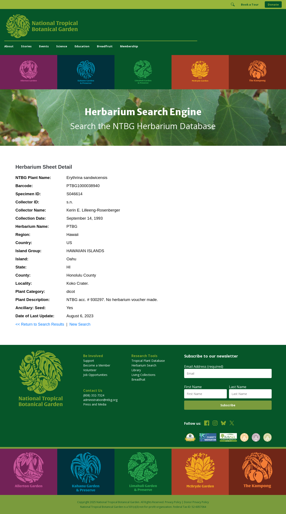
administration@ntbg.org (100, 400)
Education (82, 46)
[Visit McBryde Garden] (200, 72)
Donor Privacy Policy (196, 502)
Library (136, 370)
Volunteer (89, 370)
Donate (273, 4)
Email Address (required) (203, 366)
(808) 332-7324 (93, 395)
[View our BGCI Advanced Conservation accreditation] (267, 438)
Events (44, 46)
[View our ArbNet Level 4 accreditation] (228, 438)
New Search (79, 324)
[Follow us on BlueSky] (223, 423)
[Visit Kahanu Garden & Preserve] (85, 72)
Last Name (237, 386)
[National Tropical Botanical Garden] (143, 26)
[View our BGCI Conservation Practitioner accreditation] (256, 438)
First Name (193, 386)
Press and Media (94, 404)
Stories (26, 46)
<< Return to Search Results (39, 324)
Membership (129, 46)
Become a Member (96, 365)
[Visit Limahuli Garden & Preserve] (143, 72)
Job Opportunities (95, 375)
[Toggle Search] (232, 4)
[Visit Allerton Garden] (28, 72)
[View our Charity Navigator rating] (208, 438)
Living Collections (143, 375)
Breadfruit (105, 46)
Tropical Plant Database (148, 361)
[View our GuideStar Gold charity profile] (190, 438)
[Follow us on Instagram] (215, 423)
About (9, 46)
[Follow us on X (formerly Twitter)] (231, 423)
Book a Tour (250, 4)
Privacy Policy (173, 502)
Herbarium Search (143, 365)
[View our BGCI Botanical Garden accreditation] (244, 438)
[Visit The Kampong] (257, 72)
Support (88, 361)
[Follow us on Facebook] (206, 423)
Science (61, 46)
